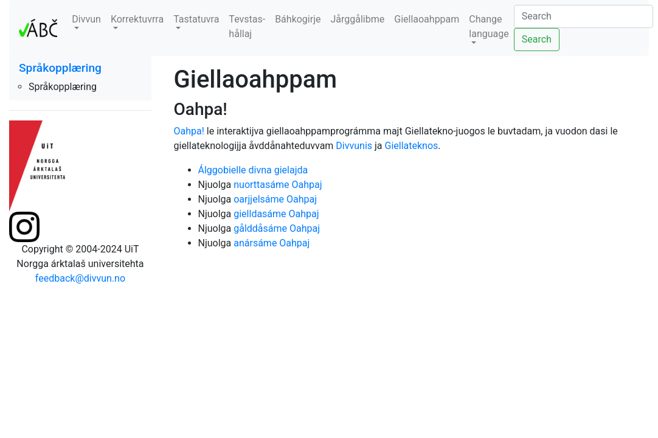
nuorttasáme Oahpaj (278, 184)
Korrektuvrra (137, 19)
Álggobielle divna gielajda (253, 170)
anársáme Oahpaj (272, 243)
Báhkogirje (297, 19)
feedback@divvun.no (80, 278)
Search (537, 39)
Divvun (86, 19)
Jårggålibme (357, 19)
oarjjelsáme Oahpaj (275, 199)
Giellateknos (411, 145)
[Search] (583, 16)
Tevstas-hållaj (247, 26)
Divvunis (354, 145)
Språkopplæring (60, 68)
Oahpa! (189, 131)
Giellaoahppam (426, 19)
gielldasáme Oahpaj (276, 214)
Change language (488, 26)
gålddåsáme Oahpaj (277, 228)
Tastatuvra (196, 19)
